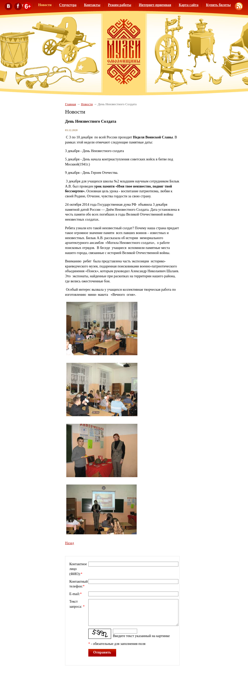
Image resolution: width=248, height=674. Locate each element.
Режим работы (119, 5)
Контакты (92, 5)
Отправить (102, 652)
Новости (87, 104)
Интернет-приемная (155, 5)
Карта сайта (188, 5)
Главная (70, 104)
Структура (67, 5)
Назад (69, 543)
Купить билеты (218, 5)
